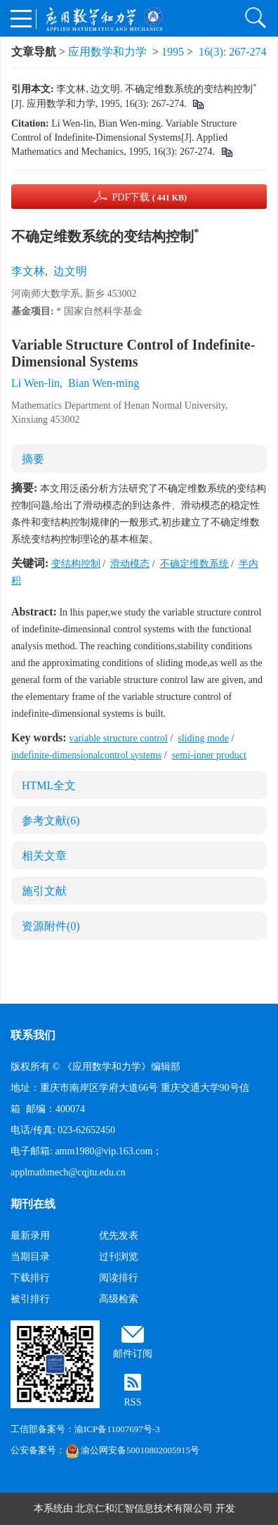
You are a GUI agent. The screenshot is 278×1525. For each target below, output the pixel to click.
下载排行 (30, 1277)
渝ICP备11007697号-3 (117, 1429)
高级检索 (118, 1299)
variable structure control (118, 738)
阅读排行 (118, 1277)
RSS (133, 1402)
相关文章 (44, 856)
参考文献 (51, 821)
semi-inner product (209, 755)
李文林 (28, 271)
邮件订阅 (132, 1353)
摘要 (33, 459)
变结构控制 (75, 564)
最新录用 (30, 1235)
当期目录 (30, 1256)
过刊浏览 (118, 1256)
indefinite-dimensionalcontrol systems (86, 755)
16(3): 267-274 (232, 52)
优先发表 (118, 1235)
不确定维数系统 (194, 564)
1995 (172, 52)
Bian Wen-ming (103, 383)
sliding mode (203, 738)
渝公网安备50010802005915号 (132, 1450)
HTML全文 (49, 785)
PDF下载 (149, 197)
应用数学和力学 (107, 52)
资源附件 (51, 926)
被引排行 (30, 1299)
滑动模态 (130, 564)
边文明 (70, 271)
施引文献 (44, 891)
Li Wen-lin (35, 383)
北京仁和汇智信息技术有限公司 (144, 1508)
